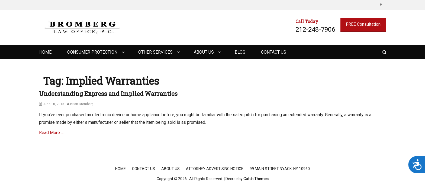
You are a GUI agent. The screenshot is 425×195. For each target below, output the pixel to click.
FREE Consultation (363, 24)
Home (45, 52)
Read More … (51, 132)
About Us (204, 52)
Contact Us (273, 52)
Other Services (155, 52)
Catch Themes (256, 179)
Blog (240, 52)
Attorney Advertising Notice (214, 169)
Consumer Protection (92, 52)
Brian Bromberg (82, 104)
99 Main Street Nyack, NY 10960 (280, 169)
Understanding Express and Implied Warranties (108, 94)
